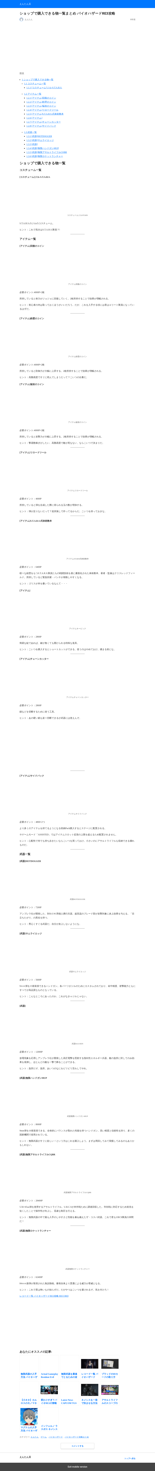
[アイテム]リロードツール (42, 110)
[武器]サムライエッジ (40, 140)
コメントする (77, 1446)
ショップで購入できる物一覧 (37, 79)
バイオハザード (56, 1437)
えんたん (35, 1437)
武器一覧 (30, 132)
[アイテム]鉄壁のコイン (41, 102)
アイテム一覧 (32, 94)
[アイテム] (34, 118)
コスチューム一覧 (35, 83)
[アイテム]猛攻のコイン (41, 106)
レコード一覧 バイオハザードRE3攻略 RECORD (44, 1296)
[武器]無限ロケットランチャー (44, 156)
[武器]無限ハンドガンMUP (42, 148)
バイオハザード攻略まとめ (77, 1437)
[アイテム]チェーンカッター (43, 122)
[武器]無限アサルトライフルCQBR (46, 152)
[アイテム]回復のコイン (41, 98)
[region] (77, 47)
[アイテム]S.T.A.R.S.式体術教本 (45, 114)
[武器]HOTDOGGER (39, 136)
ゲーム (44, 1437)
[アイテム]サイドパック (41, 126)
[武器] (32, 144)
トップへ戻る (129, 1458)
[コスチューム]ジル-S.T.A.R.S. (44, 87)
